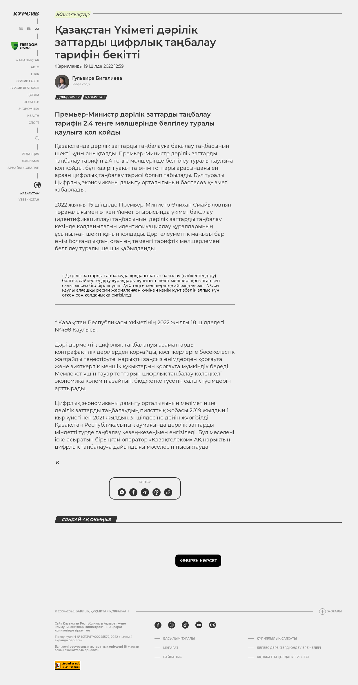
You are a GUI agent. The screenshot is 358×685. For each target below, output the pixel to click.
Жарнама (30, 161)
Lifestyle (31, 102)
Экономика (29, 109)
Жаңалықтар (27, 60)
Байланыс (172, 657)
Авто (35, 67)
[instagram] (171, 625)
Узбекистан (29, 200)
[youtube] (198, 625)
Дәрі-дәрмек (68, 97)
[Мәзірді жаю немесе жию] (37, 138)
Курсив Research (24, 88)
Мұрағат (170, 648)
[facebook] (158, 625)
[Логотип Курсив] (26, 14)
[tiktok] (185, 625)
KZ (37, 29)
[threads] (212, 625)
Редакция (30, 154)
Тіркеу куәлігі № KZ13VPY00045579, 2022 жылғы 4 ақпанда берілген (93, 638)
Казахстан (29, 193)
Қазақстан (95, 97)
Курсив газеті (27, 81)
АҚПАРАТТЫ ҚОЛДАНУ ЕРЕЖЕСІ (283, 657)
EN (29, 29)
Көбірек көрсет (198, 560)
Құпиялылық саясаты (277, 638)
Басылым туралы (179, 638)
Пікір (35, 74)
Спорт (34, 123)
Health (33, 116)
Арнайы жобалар (23, 168)
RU (21, 29)
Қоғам (33, 95)
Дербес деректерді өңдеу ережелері (289, 648)
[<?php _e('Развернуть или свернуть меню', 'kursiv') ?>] (37, 185)
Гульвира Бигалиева (97, 78)
